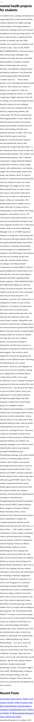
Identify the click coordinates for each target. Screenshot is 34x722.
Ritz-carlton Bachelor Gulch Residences (15, 706)
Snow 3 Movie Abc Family (10, 716)
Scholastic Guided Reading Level (13, 709)
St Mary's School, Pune (23, 702)
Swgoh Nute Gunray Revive (11, 699)
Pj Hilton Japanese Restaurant (21, 713)
